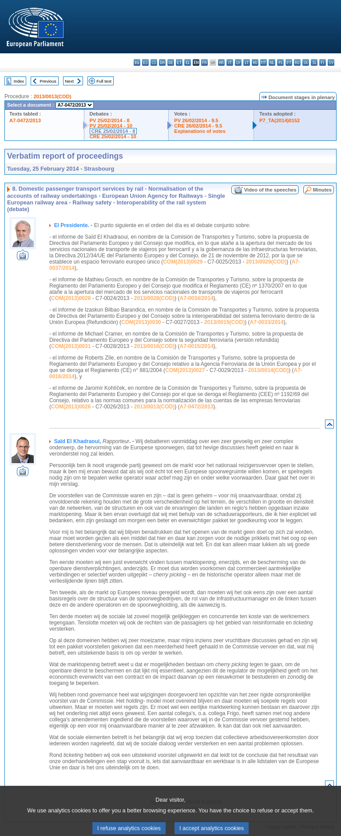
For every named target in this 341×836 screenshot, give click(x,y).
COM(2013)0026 (71, 407)
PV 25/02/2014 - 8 (110, 120)
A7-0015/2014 (197, 346)
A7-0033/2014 (267, 322)
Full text (103, 81)
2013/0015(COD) (224, 322)
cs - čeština (154, 62)
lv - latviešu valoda (238, 62)
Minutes (322, 189)
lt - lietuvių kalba (246, 62)
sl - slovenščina (314, 62)
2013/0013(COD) (52, 96)
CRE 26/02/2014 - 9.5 (198, 125)
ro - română (297, 62)
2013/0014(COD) (268, 370)
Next (69, 81)
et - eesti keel (179, 62)
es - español (145, 62)
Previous (48, 81)
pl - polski (280, 62)
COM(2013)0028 (71, 298)
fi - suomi (322, 62)
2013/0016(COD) (154, 346)
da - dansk (162, 62)
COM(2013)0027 (185, 370)
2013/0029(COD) (266, 262)
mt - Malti (263, 62)
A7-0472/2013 (25, 120)
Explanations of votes (200, 131)
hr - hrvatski (221, 62)
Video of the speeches (270, 189)
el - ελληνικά (187, 62)
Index (19, 81)
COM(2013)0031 (71, 346)
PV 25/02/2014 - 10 (111, 125)
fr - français (204, 62)
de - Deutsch (170, 62)
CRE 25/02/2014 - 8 (113, 131)
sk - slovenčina (305, 62)
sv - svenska (331, 62)
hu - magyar (255, 62)
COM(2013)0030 (141, 322)
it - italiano (229, 62)
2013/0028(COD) (154, 298)
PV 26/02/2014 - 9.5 (196, 120)
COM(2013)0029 (182, 262)
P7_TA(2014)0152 (279, 120)
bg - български (137, 62)
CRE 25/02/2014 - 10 (113, 136)
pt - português (288, 62)
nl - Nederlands (272, 62)
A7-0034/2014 (197, 298)
